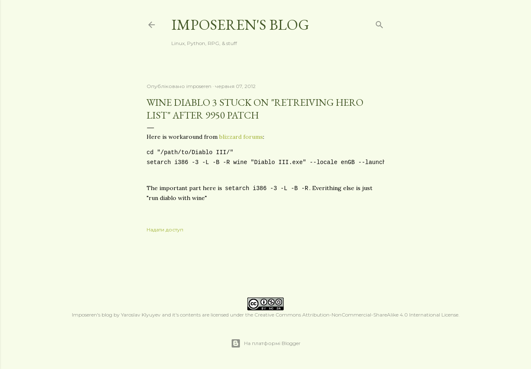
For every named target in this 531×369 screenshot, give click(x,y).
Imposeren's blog (240, 24)
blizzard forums (241, 136)
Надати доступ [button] (165, 229)
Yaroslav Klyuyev (141, 315)
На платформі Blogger (266, 343)
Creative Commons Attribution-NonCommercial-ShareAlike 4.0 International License (356, 315)
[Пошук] (379, 23)
